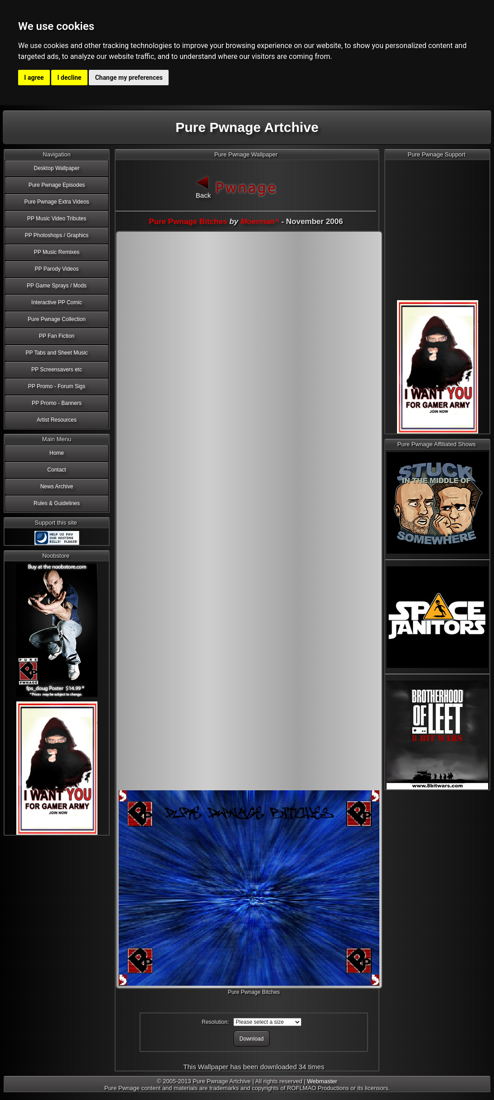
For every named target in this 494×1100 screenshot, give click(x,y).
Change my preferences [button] (129, 77)
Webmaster (322, 1081)
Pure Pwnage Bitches (188, 221)
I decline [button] (70, 77)
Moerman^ (259, 221)
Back (203, 186)
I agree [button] (34, 77)
